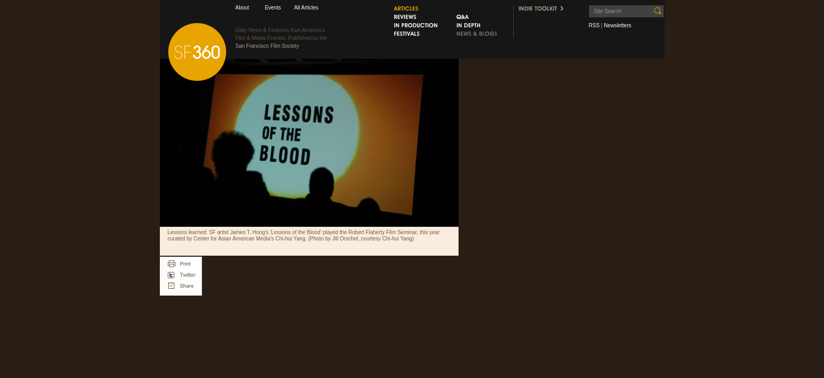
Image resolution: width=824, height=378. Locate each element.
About (242, 7)
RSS (594, 25)
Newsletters (617, 25)
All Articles (306, 7)
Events (273, 7)
